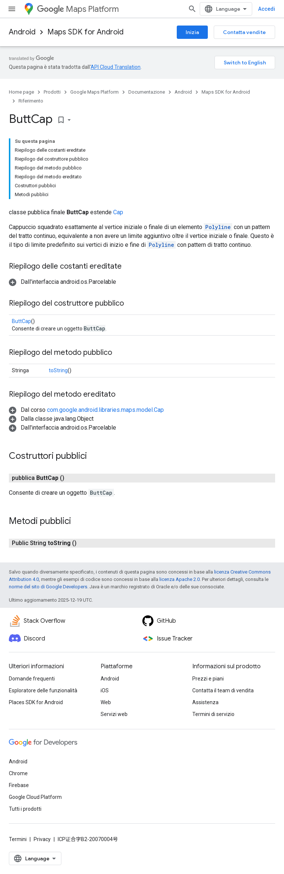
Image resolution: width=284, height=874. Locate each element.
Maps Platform (78, 9)
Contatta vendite (244, 32)
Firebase (19, 785)
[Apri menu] (11, 9)
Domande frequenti (32, 679)
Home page (21, 92)
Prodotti (52, 92)
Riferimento (30, 101)
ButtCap (21, 321)
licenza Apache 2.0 (179, 579)
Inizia (192, 32)
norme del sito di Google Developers (48, 586)
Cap (118, 212)
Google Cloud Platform (35, 797)
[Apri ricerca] (192, 8)
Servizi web (114, 714)
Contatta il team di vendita (223, 690)
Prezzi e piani (208, 679)
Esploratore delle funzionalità (43, 690)
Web (106, 702)
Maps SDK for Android (85, 32)
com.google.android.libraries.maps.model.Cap (105, 409)
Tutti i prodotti (25, 809)
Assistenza (205, 702)
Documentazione (146, 92)
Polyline (218, 227)
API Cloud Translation (116, 67)
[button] (62, 281)
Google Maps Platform (94, 92)
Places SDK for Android (36, 702)
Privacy (42, 839)
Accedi (266, 9)
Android (22, 32)
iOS (105, 690)
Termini (18, 839)
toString (58, 370)
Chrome (18, 773)
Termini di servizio (213, 714)
